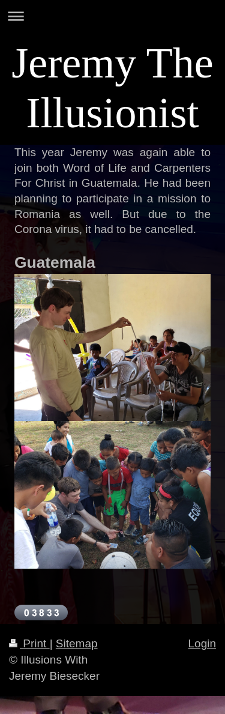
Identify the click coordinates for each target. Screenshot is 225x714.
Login (202, 643)
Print (29, 643)
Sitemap (77, 643)
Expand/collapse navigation (112, 16)
